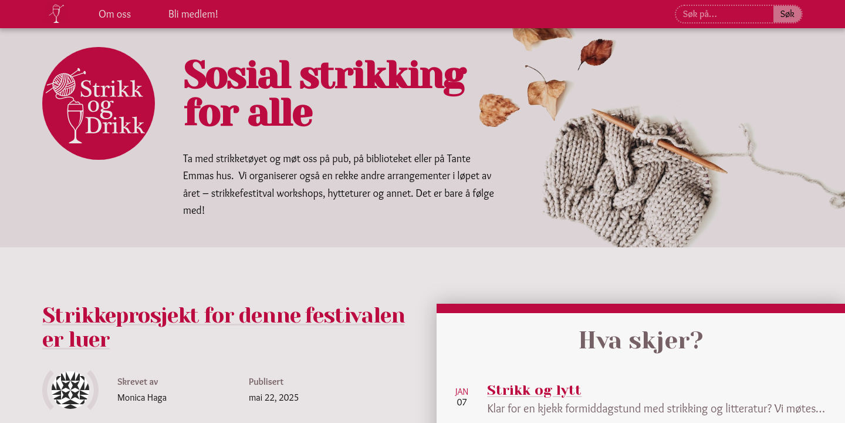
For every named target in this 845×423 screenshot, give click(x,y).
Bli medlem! (193, 14)
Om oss (115, 14)
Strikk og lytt (535, 390)
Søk (787, 13)
